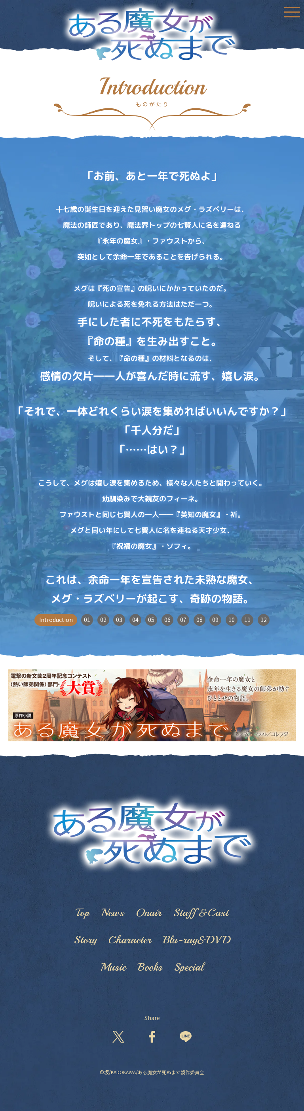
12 (263, 620)
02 (103, 620)
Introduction (56, 620)
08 (199, 620)
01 (87, 620)
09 (215, 620)
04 (135, 620)
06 (167, 620)
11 (247, 620)
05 (151, 620)
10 (231, 620)
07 (183, 620)
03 (119, 620)
